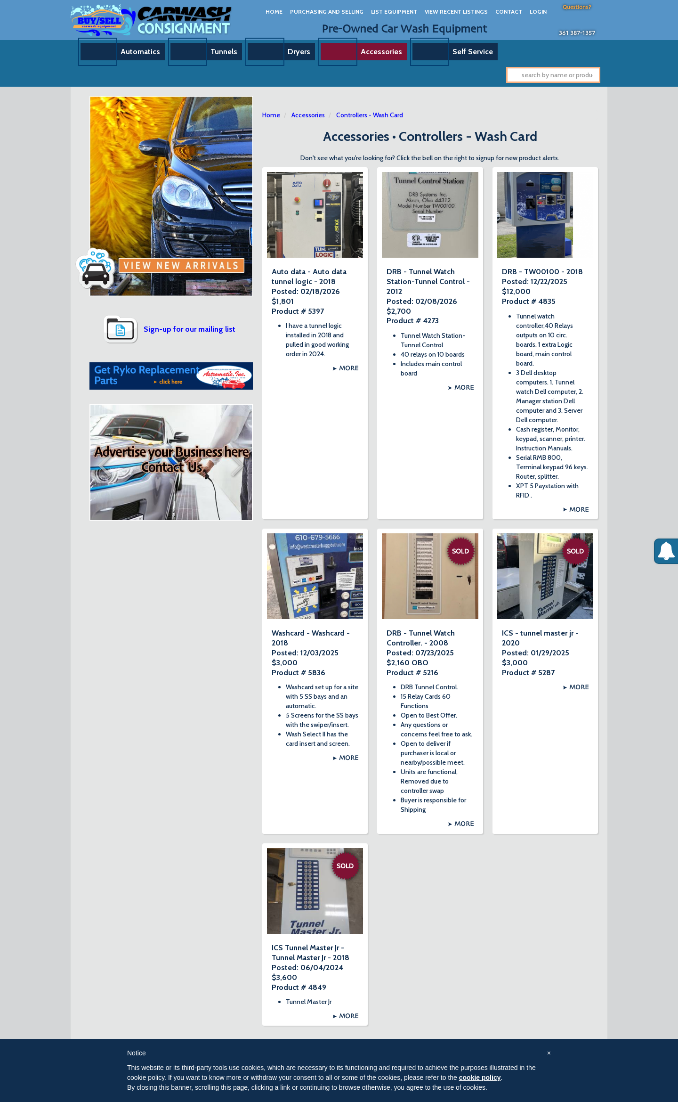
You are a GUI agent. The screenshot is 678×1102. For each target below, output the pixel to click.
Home (274, 11)
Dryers (299, 51)
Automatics (140, 51)
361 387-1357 (577, 33)
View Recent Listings (456, 11)
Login (538, 11)
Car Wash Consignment (152, 20)
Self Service (472, 51)
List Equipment (394, 11)
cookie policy (480, 1077)
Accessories (381, 51)
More (348, 368)
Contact (508, 11)
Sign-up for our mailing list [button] (189, 329)
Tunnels (223, 51)
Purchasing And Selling (326, 11)
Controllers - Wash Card (369, 115)
